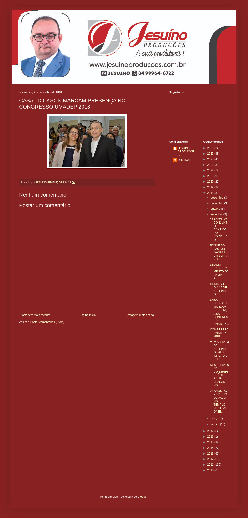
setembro (217, 214)
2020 (210, 181)
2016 (210, 436)
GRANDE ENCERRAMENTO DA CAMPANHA (219, 271)
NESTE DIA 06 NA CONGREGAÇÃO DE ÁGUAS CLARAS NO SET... (219, 375)
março (215, 418)
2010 (210, 470)
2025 (210, 153)
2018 (210, 192)
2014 (210, 448)
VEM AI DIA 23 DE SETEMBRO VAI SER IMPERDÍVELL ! (219, 350)
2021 (210, 176)
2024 (210, 159)
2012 (210, 459)
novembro (217, 203)
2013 (210, 453)
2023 (210, 165)
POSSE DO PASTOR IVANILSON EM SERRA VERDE (219, 252)
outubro (216, 208)
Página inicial (87, 315)
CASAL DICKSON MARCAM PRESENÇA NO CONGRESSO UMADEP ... (219, 312)
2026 (210, 148)
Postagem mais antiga (139, 315)
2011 (210, 464)
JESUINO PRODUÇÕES (186, 152)
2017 (210, 431)
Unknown (184, 160)
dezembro (217, 197)
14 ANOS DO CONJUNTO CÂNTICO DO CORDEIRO (218, 229)
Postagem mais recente (35, 315)
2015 (210, 442)
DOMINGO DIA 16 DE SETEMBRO (218, 289)
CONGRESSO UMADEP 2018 (219, 333)
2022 (210, 170)
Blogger (143, 496)
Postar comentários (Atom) (47, 322)
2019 (210, 187)
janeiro (215, 424)
